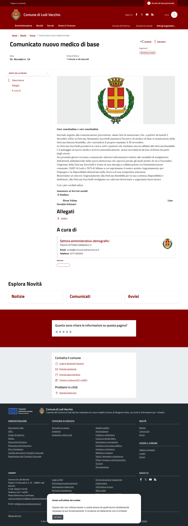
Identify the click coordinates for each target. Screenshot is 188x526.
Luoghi (142, 453)
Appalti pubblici (102, 427)
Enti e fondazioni (15, 449)
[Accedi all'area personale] (160, 3)
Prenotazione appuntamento (65, 483)
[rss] (151, 15)
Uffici (10, 431)
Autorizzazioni (102, 431)
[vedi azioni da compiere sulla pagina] (159, 41)
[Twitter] (140, 15)
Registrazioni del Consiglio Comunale (24, 456)
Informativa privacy (104, 486)
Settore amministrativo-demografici (84, 240)
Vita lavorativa (102, 467)
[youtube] (146, 15)
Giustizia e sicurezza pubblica (109, 445)
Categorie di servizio (63, 421)
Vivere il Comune (148, 443)
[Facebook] (135, 15)
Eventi (142, 457)
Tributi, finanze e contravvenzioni (111, 460)
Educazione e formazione (107, 442)
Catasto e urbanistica (105, 435)
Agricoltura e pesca (60, 427)
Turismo (99, 463)
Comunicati (144, 431)
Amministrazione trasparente (109, 479)
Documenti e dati (16, 427)
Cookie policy (101, 483)
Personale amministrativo (19, 445)
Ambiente (56, 431)
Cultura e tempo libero (106, 438)
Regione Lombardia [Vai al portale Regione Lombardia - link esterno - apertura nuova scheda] (18, 3)
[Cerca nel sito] (174, 14)
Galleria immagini (147, 449)
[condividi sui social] (145, 41)
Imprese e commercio (105, 449)
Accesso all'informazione (123, 25)
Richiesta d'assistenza (62, 490)
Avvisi (32, 35)
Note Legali (101, 490)
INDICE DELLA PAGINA (28, 73)
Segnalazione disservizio (63, 486)
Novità (23, 35)
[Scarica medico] (62, 218)
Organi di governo (16, 435)
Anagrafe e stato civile (62, 435)
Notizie (142, 427)
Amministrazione (17, 421)
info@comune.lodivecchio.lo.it (27, 503)
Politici (11, 438)
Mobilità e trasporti (104, 452)
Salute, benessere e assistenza (109, 456)
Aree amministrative (17, 442)
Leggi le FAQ (57, 479)
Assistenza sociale (144, 25)
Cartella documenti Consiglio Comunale (25, 452)
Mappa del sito (14, 515)
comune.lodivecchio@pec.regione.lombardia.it (28, 498)
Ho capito (58, 517)
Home (14, 35)
